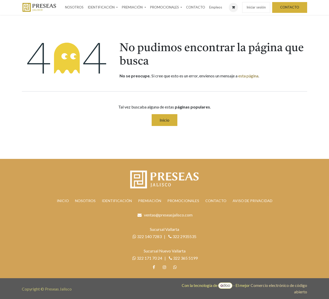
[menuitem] (74, 7)
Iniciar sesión (256, 7)
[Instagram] (164, 267)
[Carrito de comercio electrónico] (233, 7)
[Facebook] (154, 267)
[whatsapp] (175, 267)
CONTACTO (289, 7)
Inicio (164, 119)
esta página (248, 75)
